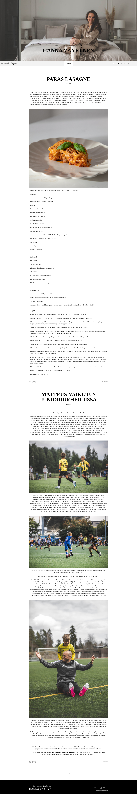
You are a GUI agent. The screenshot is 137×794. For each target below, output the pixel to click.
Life (59, 68)
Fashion (52, 68)
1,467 (66, 773)
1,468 (70, 773)
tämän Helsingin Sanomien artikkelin (62, 752)
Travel (73, 68)
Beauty (65, 68)
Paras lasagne (68, 79)
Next (75, 773)
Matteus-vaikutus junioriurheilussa (68, 396)
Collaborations (82, 68)
